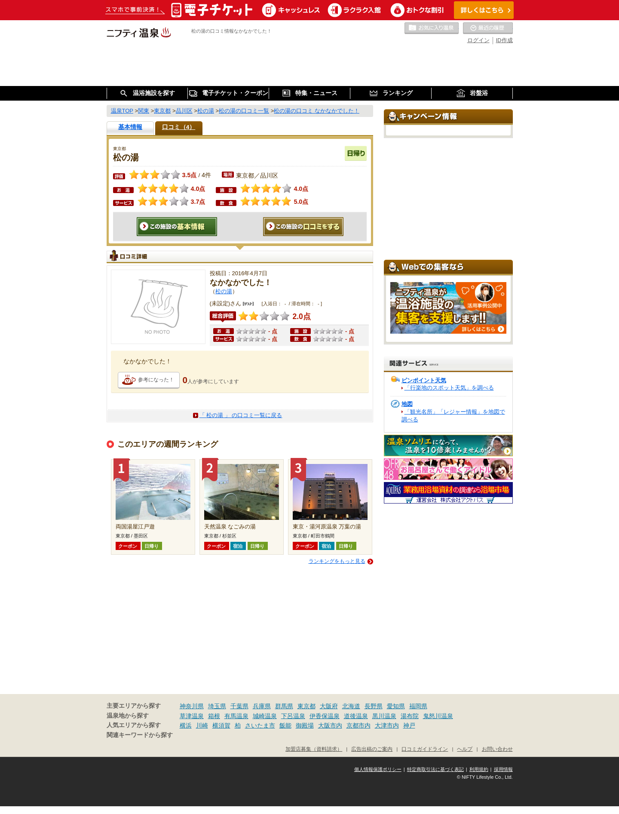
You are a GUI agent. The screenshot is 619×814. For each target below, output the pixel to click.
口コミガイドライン (424, 749)
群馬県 (284, 706)
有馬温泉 (236, 716)
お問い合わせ (497, 749)
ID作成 (504, 40)
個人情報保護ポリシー (377, 769)
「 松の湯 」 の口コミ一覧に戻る (240, 415)
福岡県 (418, 706)
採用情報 (503, 769)
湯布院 (410, 716)
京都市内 (358, 725)
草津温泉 (192, 716)
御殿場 (305, 725)
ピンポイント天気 (423, 380)
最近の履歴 (488, 28)
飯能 (285, 725)
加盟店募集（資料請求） (313, 749)
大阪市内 (330, 725)
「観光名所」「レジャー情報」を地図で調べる (453, 416)
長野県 (374, 706)
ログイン (478, 40)
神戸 (409, 725)
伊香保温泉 (325, 716)
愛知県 (396, 706)
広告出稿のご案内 (371, 749)
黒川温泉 (384, 716)
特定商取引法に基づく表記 (435, 769)
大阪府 (329, 706)
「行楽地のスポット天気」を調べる (449, 387)
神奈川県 (192, 706)
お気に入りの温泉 (431, 28)
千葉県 (239, 706)
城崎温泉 (265, 716)
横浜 (186, 725)
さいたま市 (260, 725)
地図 (407, 404)
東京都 (306, 706)
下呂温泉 (293, 716)
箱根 (214, 716)
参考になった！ (156, 380)
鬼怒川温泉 (438, 716)
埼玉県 (217, 706)
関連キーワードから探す (140, 735)
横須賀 (221, 725)
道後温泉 (356, 716)
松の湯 (223, 291)
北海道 (351, 706)
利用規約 (478, 769)
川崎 (202, 725)
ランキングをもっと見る (337, 561)
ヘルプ (464, 749)
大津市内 (387, 725)
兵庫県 (262, 706)
